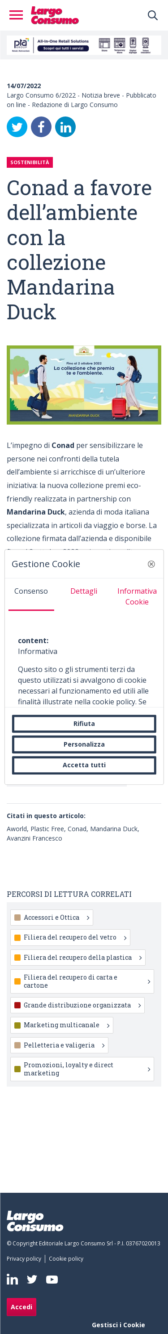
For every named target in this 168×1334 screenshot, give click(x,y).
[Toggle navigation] (19, 15)
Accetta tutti (84, 765)
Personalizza (84, 744)
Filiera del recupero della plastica (83, 957)
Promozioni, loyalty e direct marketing (87, 1069)
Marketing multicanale (66, 1025)
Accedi (21, 1307)
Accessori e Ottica (56, 917)
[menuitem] (26, 1259)
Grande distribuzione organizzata (82, 1005)
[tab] (30, 594)
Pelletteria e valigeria (64, 1045)
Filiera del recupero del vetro (75, 937)
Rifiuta (84, 723)
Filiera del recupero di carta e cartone (87, 981)
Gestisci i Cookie (118, 1325)
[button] (151, 564)
